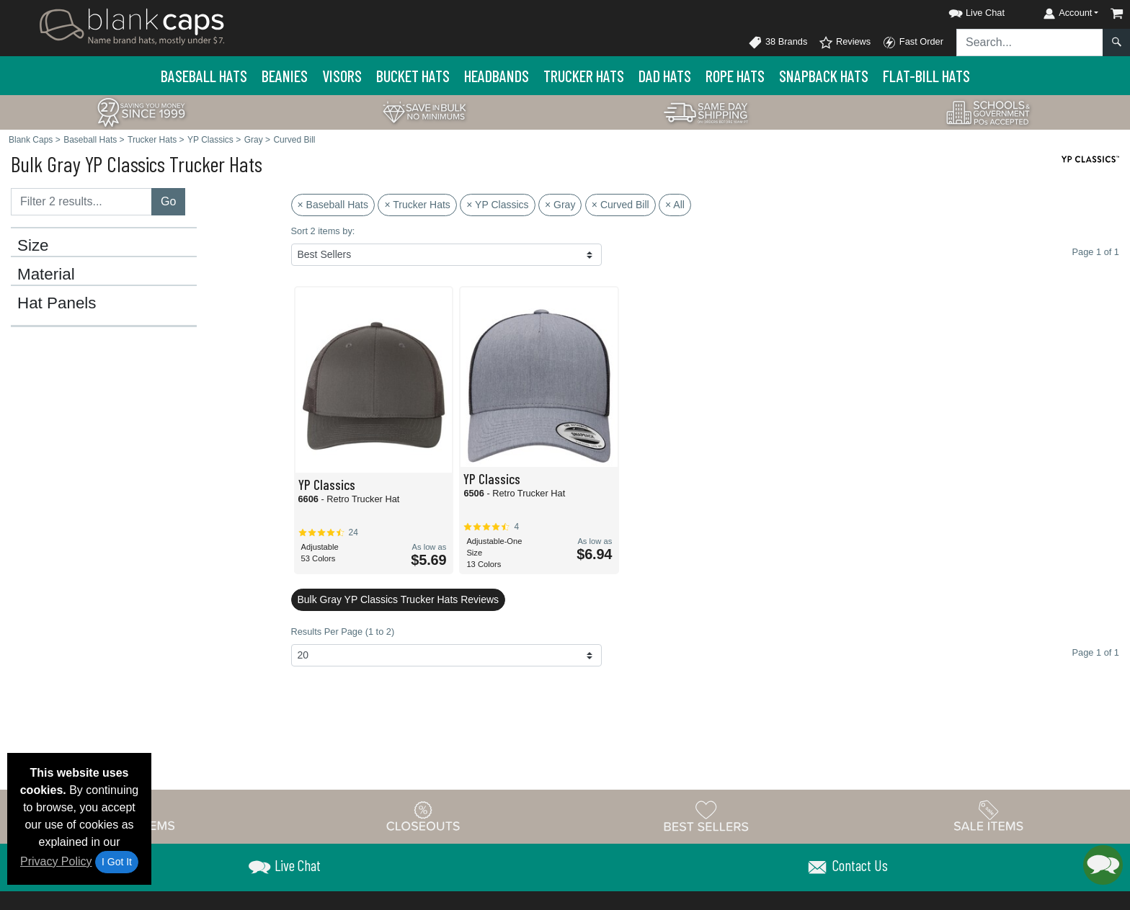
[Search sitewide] (1029, 42)
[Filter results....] (81, 201)
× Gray (560, 204)
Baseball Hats (204, 75)
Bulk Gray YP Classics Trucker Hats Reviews (398, 599)
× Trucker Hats (417, 204)
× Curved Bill (620, 204)
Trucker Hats (583, 75)
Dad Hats (665, 75)
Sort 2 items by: (323, 231)
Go (168, 201)
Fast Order (912, 42)
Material (46, 274)
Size (33, 246)
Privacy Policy (56, 861)
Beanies (285, 75)
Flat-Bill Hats (926, 75)
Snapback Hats (823, 75)
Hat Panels (57, 303)
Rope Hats (735, 75)
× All (675, 204)
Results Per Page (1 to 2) (343, 631)
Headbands (496, 75)
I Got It (117, 861)
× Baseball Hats (333, 204)
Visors (342, 75)
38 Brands (777, 42)
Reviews (845, 42)
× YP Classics (497, 204)
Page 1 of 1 (1095, 652)
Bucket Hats (413, 75)
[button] (963, 10)
